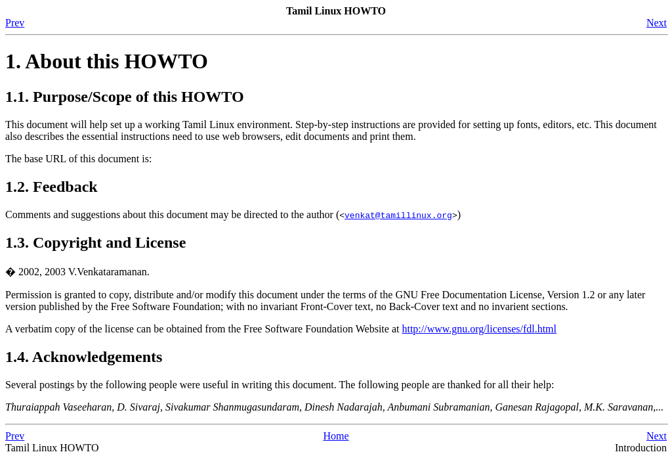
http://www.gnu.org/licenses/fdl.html (479, 328)
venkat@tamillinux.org (398, 215)
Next (656, 22)
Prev (14, 22)
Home (335, 435)
